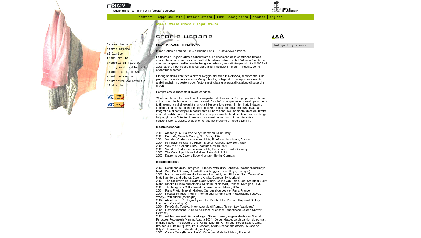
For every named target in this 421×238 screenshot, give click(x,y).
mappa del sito (170, 17)
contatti (146, 17)
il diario (115, 85)
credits (259, 17)
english (276, 17)
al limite (115, 53)
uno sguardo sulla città (127, 67)
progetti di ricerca (123, 62)
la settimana (117, 44)
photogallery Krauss (289, 45)
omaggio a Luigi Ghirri (126, 72)
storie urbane (179, 24)
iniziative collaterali (126, 81)
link (220, 17)
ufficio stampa (199, 17)
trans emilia (117, 58)
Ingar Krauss (207, 24)
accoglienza (238, 17)
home (159, 24)
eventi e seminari (122, 76)
